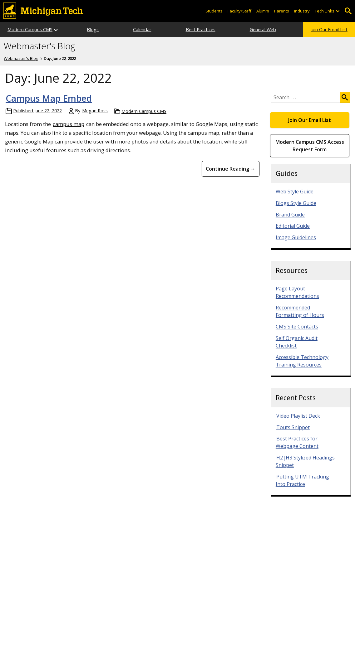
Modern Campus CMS (29, 29)
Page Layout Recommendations (297, 292)
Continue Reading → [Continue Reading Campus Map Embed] (230, 168)
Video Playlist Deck (298, 415)
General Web (263, 29)
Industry (302, 11)
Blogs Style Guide (296, 203)
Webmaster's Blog (39, 46)
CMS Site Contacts (297, 326)
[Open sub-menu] (337, 11)
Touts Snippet (293, 427)
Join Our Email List (329, 29)
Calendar (142, 29)
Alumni (262, 11)
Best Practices (200, 29)
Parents (281, 11)
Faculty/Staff (239, 11)
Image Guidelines (296, 237)
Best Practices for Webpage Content (297, 442)
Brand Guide (290, 214)
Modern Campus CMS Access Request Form (309, 145)
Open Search (348, 11)
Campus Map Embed (49, 98)
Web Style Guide (294, 191)
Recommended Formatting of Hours (300, 311)
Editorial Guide (293, 225)
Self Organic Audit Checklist (297, 342)
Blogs (93, 29)
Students (214, 11)
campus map (68, 124)
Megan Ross (95, 111)
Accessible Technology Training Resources (302, 361)
